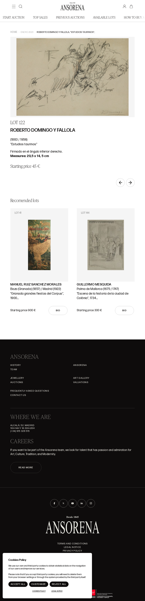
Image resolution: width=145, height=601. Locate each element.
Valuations (80, 382)
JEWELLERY (17, 378)
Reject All (59, 584)
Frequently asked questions (29, 390)
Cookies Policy (39, 591)
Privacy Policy (72, 550)
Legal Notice (72, 547)
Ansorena (80, 365)
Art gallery (81, 378)
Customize (38, 584)
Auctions (16, 382)
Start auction (13, 17)
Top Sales (40, 17)
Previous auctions (70, 17)
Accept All (18, 584)
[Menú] (14, 6)
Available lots (104, 17)
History (15, 365)
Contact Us (18, 395)
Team (13, 369)
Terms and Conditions (72, 543)
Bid (58, 310)
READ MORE (26, 467)
